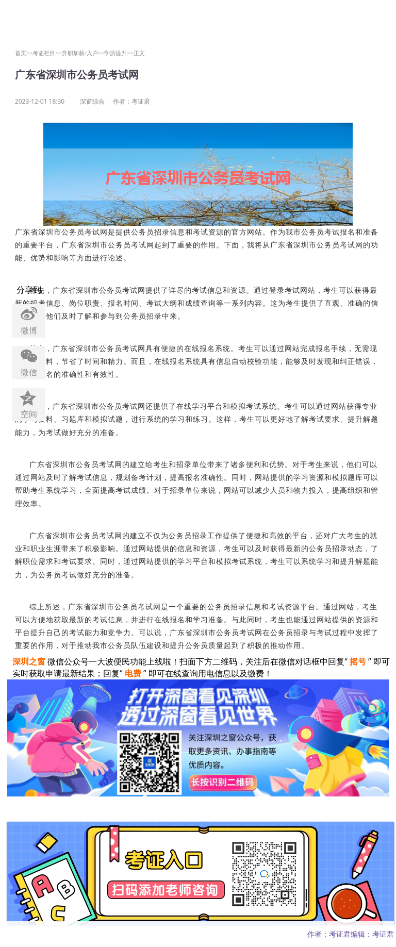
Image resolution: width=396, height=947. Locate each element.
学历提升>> (119, 53)
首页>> (24, 53)
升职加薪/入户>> (83, 53)
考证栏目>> (47, 53)
